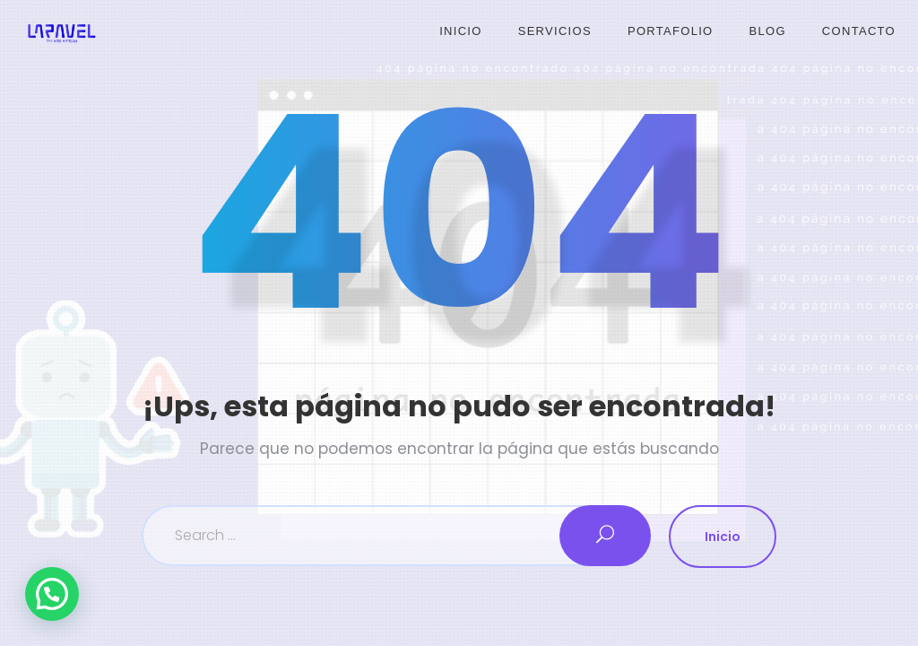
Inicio (460, 31)
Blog (767, 31)
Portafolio (671, 31)
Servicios (555, 31)
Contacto (859, 31)
